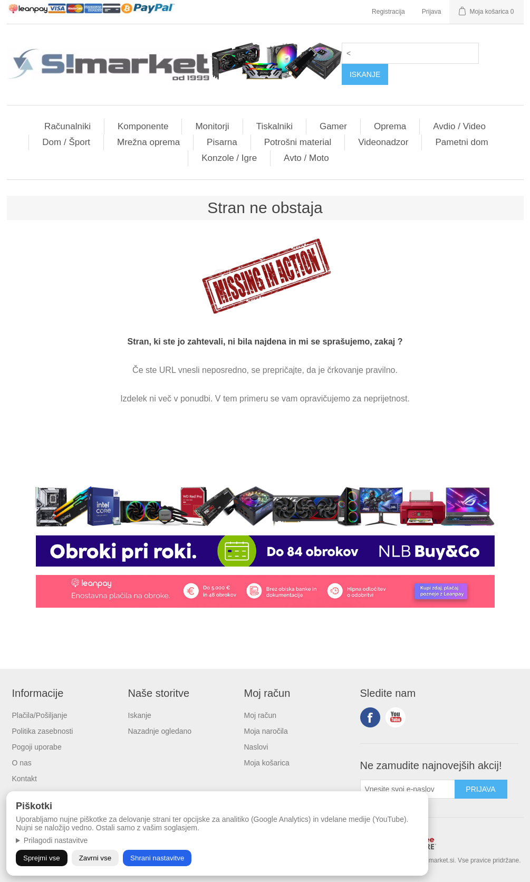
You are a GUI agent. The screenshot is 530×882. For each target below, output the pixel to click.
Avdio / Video (459, 126)
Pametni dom (461, 142)
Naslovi (256, 747)
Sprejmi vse (41, 858)
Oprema (390, 126)
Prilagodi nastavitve (56, 840)
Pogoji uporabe (37, 747)
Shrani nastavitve (157, 858)
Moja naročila (266, 731)
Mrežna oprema (148, 142)
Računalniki (67, 126)
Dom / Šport (66, 142)
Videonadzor (383, 142)
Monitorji (212, 126)
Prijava (431, 11)
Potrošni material (298, 142)
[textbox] (410, 53)
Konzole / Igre (229, 158)
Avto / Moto (306, 158)
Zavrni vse (95, 858)
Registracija (388, 11)
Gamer (333, 126)
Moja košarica (267, 763)
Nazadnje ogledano (160, 731)
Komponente (143, 126)
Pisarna (222, 142)
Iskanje (139, 715)
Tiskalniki (274, 126)
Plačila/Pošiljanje (40, 715)
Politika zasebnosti (42, 731)
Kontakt (24, 778)
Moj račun (260, 715)
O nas (22, 763)
